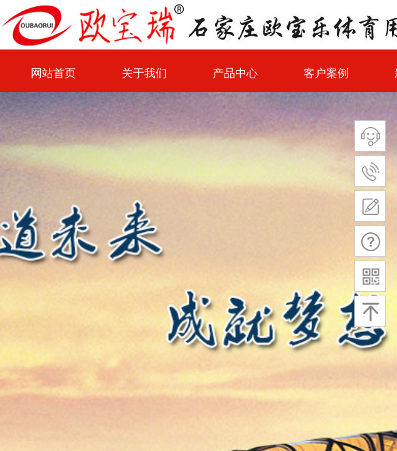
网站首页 (53, 73)
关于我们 (144, 73)
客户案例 (326, 73)
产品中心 (235, 73)
